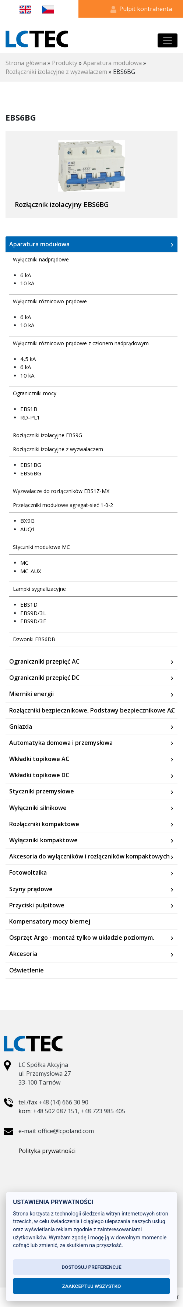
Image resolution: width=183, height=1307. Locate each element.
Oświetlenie (26, 970)
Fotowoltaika (28, 872)
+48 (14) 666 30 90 (63, 1102)
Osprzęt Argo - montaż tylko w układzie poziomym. (81, 937)
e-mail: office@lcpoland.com (56, 1131)
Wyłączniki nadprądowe (41, 259)
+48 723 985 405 (103, 1111)
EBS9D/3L (33, 613)
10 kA (27, 283)
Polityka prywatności (46, 1151)
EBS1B (28, 409)
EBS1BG (30, 464)
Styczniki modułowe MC (41, 546)
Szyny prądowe (31, 889)
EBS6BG (30, 473)
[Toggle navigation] (167, 40)
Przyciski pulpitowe (36, 905)
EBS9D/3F (33, 621)
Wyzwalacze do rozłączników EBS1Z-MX (61, 491)
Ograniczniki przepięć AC (44, 661)
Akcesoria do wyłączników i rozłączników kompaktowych (89, 856)
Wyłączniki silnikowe (38, 807)
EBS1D (29, 604)
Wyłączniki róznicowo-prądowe (50, 301)
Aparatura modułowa (112, 63)
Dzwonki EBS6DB (34, 639)
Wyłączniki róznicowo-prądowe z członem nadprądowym (81, 343)
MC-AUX (30, 571)
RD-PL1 (30, 417)
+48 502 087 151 (55, 1111)
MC (24, 562)
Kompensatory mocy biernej (49, 921)
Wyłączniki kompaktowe (43, 840)
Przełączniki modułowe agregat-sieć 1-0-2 (63, 504)
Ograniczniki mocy (34, 393)
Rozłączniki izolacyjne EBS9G (47, 435)
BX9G (27, 520)
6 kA (25, 275)
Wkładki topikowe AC (39, 759)
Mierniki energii (31, 693)
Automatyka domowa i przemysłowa (61, 742)
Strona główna (26, 63)
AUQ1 (27, 529)
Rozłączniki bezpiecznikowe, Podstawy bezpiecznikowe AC (92, 710)
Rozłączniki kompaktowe (44, 824)
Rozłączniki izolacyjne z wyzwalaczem (56, 72)
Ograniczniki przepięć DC (44, 677)
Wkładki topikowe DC (39, 775)
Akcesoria (23, 953)
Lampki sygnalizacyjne (39, 588)
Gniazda (20, 726)
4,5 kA (28, 359)
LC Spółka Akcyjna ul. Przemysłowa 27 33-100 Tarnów (44, 1073)
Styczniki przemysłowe (41, 791)
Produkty (64, 63)
